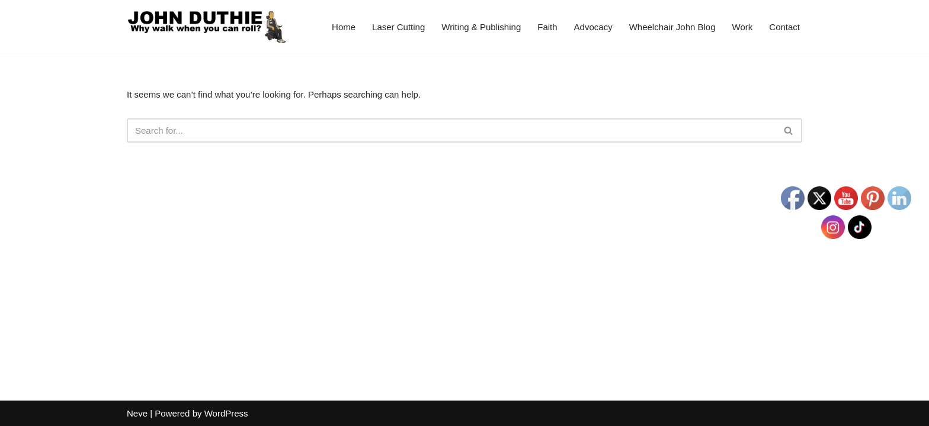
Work (742, 27)
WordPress (226, 413)
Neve (137, 413)
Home (343, 27)
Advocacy (593, 27)
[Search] (451, 130)
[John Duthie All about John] (207, 27)
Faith (547, 27)
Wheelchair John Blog (672, 27)
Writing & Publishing (481, 27)
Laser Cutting (398, 27)
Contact (784, 27)
